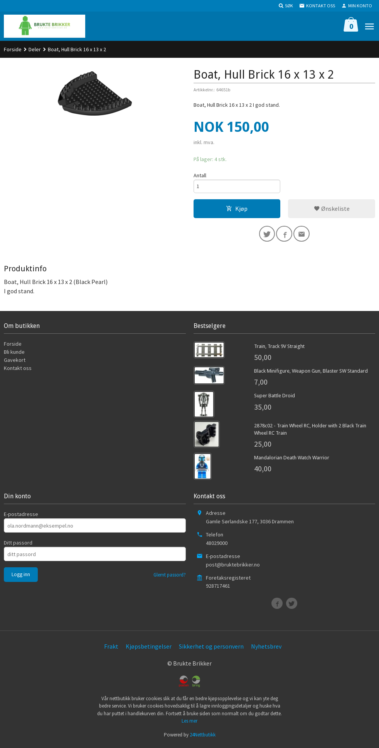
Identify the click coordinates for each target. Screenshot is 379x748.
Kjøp (237, 209)
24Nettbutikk (203, 736)
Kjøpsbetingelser (149, 648)
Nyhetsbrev (266, 648)
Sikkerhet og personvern (211, 648)
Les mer (189, 722)
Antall (200, 175)
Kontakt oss (18, 369)
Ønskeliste (332, 209)
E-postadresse (21, 516)
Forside (13, 49)
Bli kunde (14, 353)
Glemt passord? (169, 576)
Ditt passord (18, 544)
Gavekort (14, 361)
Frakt (111, 648)
